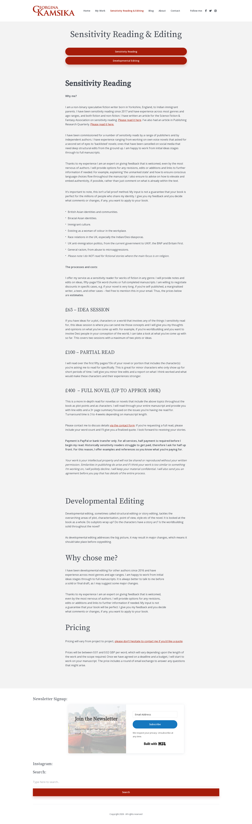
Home (86, 10)
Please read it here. (102, 124)
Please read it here (129, 120)
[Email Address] (155, 714)
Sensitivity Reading (126, 51)
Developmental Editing (126, 60)
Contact (175, 10)
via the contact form (122, 425)
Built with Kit (155, 744)
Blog (151, 10)
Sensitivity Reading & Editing (127, 10)
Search (126, 792)
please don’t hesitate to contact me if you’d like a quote (149, 641)
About (162, 10)
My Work (100, 10)
